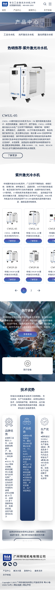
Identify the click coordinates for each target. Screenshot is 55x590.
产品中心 (17, 10)
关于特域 (47, 10)
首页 (4, 10)
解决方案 (17, 571)
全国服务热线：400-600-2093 (21, 5)
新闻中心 (32, 10)
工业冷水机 (9, 34)
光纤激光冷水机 (26, 34)
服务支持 (38, 571)
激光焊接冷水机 (45, 34)
